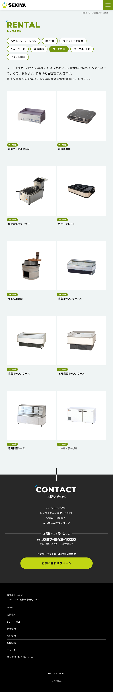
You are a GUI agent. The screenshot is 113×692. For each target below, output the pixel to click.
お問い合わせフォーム (56, 563)
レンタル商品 (13, 621)
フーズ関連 (59, 49)
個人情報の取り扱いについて (21, 657)
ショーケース (17, 49)
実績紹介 (11, 614)
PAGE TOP (56, 673)
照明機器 (39, 49)
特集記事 (11, 643)
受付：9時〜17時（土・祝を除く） (56, 541)
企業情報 (11, 628)
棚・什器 (50, 41)
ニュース (11, 650)
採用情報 (11, 635)
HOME (10, 607)
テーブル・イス (82, 49)
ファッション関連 (73, 41)
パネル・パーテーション (23, 41)
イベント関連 (17, 57)
